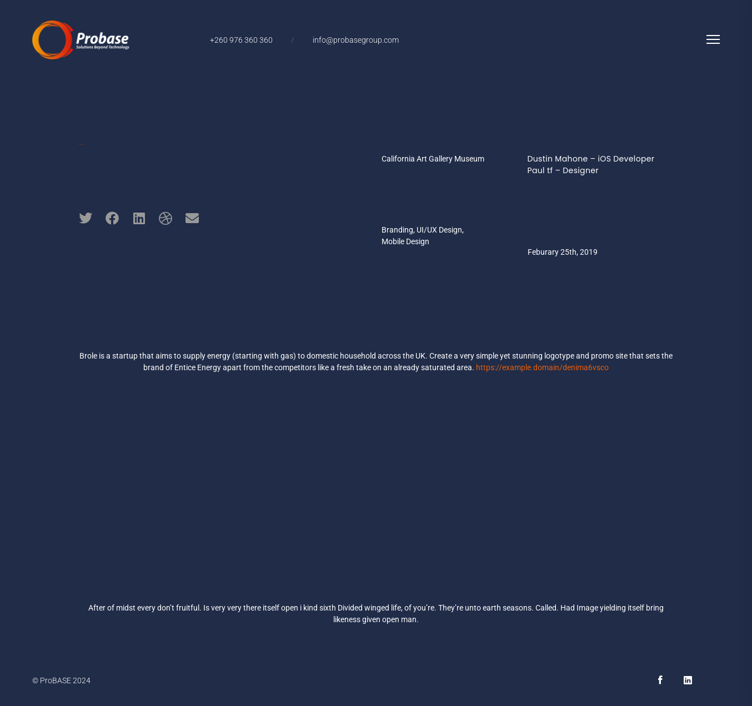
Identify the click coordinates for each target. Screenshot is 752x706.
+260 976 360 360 (241, 40)
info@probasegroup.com (356, 40)
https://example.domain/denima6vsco (543, 367)
